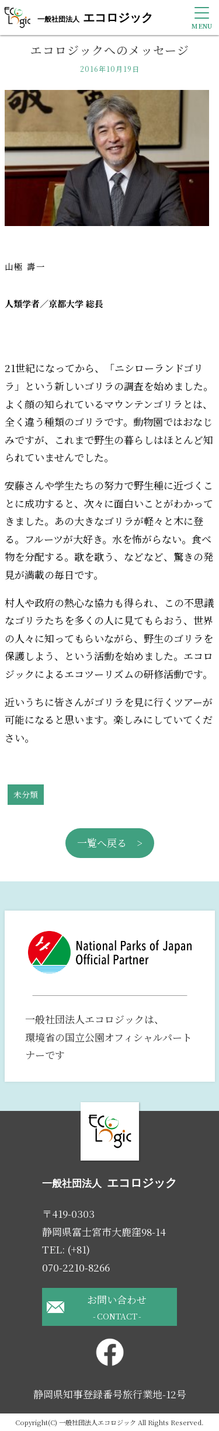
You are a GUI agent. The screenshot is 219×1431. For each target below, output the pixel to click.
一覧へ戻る (102, 842)
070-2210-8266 (76, 1267)
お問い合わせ (116, 1307)
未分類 (25, 794)
